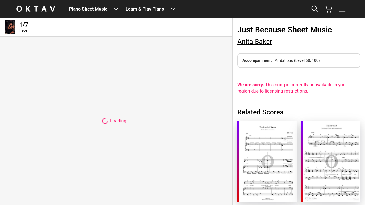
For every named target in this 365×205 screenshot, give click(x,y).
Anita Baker (254, 42)
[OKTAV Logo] (35, 9)
